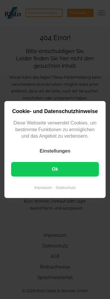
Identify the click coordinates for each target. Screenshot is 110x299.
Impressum (43, 188)
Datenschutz (66, 188)
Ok (55, 169)
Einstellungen (55, 150)
